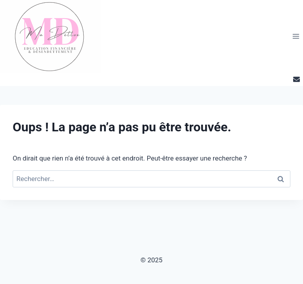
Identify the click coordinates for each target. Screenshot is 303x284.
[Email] (296, 79)
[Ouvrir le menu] (295, 36)
